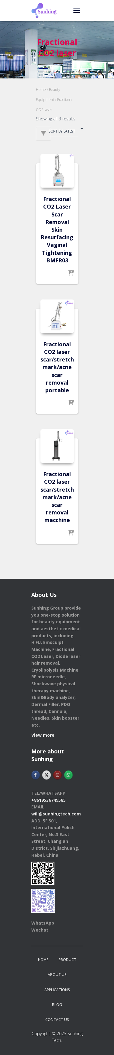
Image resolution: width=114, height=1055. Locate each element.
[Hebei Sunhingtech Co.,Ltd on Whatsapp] (68, 775)
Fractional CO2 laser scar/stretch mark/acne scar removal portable (57, 367)
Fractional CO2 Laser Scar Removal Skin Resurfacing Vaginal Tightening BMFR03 (57, 229)
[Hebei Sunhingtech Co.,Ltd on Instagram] (57, 775)
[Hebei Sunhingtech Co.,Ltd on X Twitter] (46, 775)
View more (42, 735)
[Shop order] (63, 132)
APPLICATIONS (57, 989)
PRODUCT (67, 959)
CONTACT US (57, 1019)
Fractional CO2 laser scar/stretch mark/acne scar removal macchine (57, 497)
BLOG (57, 1004)
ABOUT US (57, 974)
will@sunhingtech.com (56, 814)
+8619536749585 (48, 800)
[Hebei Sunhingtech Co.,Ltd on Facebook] (35, 775)
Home (41, 89)
